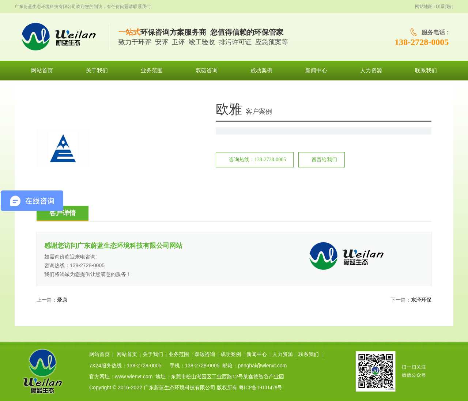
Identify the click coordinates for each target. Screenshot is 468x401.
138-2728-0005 (422, 42)
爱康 (62, 300)
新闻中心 (256, 354)
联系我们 (444, 6)
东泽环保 (421, 300)
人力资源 (282, 354)
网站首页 (99, 354)
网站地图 (424, 6)
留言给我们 (324, 159)
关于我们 (153, 354)
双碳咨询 (205, 354)
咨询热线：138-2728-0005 (257, 159)
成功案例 (230, 354)
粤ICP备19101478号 (261, 387)
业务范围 (179, 354)
